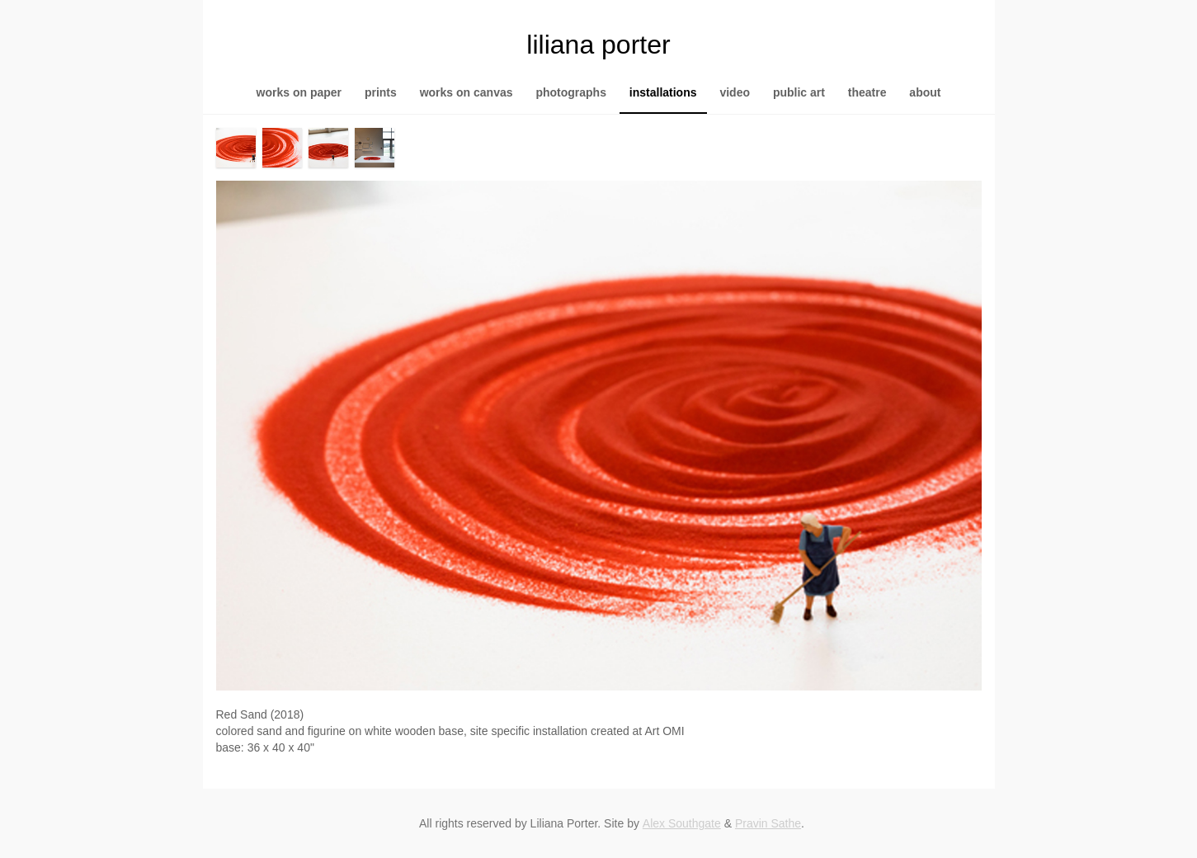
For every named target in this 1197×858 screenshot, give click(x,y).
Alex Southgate (682, 823)
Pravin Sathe (768, 823)
